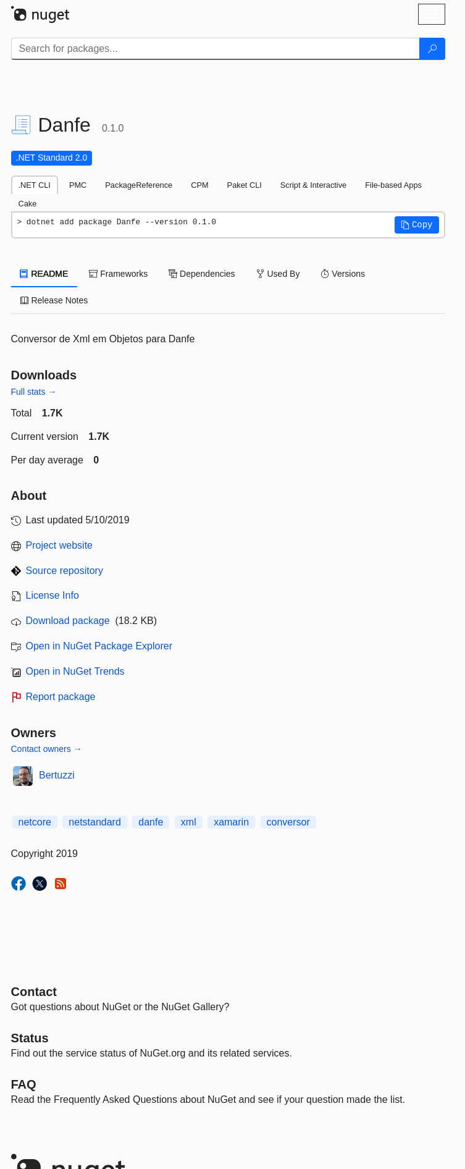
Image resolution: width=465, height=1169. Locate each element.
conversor (288, 822)
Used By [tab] (278, 274)
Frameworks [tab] (118, 274)
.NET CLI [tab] (35, 185)
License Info (52, 595)
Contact (34, 991)
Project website (59, 545)
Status (30, 1038)
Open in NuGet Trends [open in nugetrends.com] (75, 671)
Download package (68, 620)
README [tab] (44, 274)
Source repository (64, 570)
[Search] (432, 49)
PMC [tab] (77, 185)
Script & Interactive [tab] (313, 185)
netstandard (95, 822)
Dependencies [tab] (202, 274)
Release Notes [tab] (54, 300)
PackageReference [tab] (138, 185)
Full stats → (34, 392)
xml (188, 822)
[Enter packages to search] (215, 49)
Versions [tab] (342, 274)
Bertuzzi (57, 775)
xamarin (231, 822)
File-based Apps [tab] (393, 185)
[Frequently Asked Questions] (23, 1084)
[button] (417, 225)
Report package (61, 696)
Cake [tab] (28, 203)
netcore (35, 822)
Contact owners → (46, 749)
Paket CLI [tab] (244, 185)
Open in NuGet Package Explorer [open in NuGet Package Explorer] (99, 646)
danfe (150, 822)
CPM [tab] (199, 185)
